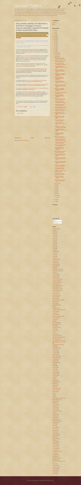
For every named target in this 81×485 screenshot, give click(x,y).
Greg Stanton (55, 351)
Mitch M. (55, 22)
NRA (53, 394)
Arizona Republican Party (57, 285)
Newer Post (17, 137)
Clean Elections (55, 314)
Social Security (55, 433)
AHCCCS (54, 232)
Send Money (55, 430)
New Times (55, 402)
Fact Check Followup (56, 335)
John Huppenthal (56, 372)
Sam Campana (55, 427)
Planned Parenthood (56, 411)
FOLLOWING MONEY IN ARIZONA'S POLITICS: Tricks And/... (60, 67)
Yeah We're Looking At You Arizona (59, 461)
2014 (55, 48)
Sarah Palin (55, 428)
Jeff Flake (54, 365)
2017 (55, 42)
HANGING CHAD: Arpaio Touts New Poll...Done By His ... (60, 110)
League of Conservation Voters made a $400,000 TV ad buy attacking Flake (32, 88)
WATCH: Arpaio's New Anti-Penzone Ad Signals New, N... (60, 137)
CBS (53, 306)
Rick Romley (55, 417)
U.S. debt (54, 453)
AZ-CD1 (54, 236)
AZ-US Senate (55, 264)
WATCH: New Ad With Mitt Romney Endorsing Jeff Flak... (60, 58)
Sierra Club (55, 432)
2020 (55, 37)
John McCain (55, 373)
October (56, 56)
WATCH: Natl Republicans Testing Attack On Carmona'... (60, 102)
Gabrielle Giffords (56, 347)
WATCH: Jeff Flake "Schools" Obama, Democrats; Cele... (60, 99)
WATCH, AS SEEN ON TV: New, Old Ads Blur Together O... (60, 61)
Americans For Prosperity (57, 269)
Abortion (54, 267)
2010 (55, 201)
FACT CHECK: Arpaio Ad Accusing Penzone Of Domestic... (59, 133)
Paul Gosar (55, 407)
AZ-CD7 (54, 246)
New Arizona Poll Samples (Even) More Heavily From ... (60, 174)
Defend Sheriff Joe (56, 324)
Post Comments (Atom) (24, 140)
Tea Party (54, 440)
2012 (55, 51)
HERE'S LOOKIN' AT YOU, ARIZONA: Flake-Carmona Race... (60, 113)
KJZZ (53, 378)
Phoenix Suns (55, 409)
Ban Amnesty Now (56, 295)
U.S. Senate (55, 449)
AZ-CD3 (54, 240)
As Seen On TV (55, 291)
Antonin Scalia (55, 277)
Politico (54, 412)
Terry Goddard (55, 441)
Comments (55, 222)
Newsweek (54, 406)
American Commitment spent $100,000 (28, 55)
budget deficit (55, 465)
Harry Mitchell (55, 352)
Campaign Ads (55, 308)
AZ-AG (54, 233)
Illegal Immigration (56, 357)
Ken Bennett (55, 380)
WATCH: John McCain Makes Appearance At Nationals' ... (60, 180)
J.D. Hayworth (55, 359)
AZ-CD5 (54, 243)
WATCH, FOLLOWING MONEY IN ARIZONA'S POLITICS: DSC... (60, 158)
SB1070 (54, 425)
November (57, 54)
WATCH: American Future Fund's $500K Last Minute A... (60, 64)
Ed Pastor (54, 329)
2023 (55, 32)
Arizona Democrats (56, 280)
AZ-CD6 (54, 244)
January (56, 197)
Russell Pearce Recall (56, 420)
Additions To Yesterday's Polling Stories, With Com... (60, 171)
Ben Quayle (55, 298)
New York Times (55, 404)
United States (55, 456)
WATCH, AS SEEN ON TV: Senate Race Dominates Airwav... (59, 71)
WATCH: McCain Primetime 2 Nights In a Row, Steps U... (60, 166)
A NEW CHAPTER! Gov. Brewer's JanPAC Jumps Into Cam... (60, 123)
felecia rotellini (55, 468)
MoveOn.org (55, 391)
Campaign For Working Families (58, 309)
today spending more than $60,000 (38, 45)
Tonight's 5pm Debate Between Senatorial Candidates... (60, 143)
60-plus (54, 230)
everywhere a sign (56, 467)
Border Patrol (55, 303)
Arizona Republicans (56, 287)
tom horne (54, 473)
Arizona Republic (56, 283)
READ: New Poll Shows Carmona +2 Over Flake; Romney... (59, 177)
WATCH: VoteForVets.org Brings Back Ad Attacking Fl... (60, 107)
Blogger (52, 480)
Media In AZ (55, 385)
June (56, 188)
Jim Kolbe (54, 368)
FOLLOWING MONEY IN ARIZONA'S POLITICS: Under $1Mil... (60, 130)
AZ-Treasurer (55, 262)
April (56, 191)
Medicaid (54, 386)
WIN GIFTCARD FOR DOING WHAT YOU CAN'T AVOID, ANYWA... (60, 85)
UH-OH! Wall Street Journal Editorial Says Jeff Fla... (60, 120)
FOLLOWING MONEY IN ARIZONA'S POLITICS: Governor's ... (59, 96)
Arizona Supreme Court (57, 288)
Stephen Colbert (55, 435)
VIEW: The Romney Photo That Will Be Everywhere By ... (60, 152)
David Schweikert (56, 322)
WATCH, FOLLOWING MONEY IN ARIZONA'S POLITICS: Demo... (60, 155)
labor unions (55, 471)
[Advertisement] (32, 126)
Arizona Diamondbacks (57, 282)
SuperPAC (54, 436)
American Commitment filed (34, 59)
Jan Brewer (55, 360)
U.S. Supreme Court (56, 451)
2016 (55, 44)
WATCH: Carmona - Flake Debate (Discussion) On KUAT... (59, 117)
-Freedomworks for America (20, 40)
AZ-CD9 (54, 249)
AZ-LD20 (54, 256)
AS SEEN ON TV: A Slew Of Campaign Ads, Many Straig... (60, 127)
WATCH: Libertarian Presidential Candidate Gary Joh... (60, 93)
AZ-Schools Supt (56, 259)
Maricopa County (56, 381)
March (56, 193)
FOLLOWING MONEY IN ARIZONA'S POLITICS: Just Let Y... (60, 82)
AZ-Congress (55, 251)
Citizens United (55, 311)
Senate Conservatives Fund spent (22, 75)
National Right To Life (56, 399)
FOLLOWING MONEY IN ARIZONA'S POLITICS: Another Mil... (59, 148)
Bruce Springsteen (56, 304)
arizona (54, 463)
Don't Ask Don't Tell (56, 327)
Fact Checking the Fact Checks (58, 340)
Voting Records (55, 459)
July (55, 186)
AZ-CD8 (54, 248)
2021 (55, 35)
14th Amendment (56, 228)
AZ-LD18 (54, 254)
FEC (53, 332)
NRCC (54, 396)
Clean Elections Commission (58, 316)
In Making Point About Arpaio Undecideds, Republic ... (60, 105)
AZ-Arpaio (54, 235)
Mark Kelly (54, 383)
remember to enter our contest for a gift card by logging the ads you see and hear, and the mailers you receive (32, 36)
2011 (55, 199)
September (57, 183)
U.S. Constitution (56, 448)
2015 (55, 46)
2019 (55, 39)
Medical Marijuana (56, 388)
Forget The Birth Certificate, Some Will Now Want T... (60, 168)
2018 (55, 41)
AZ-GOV (54, 253)
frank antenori (55, 470)
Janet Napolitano (56, 362)
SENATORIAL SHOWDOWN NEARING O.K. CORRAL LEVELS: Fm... (60, 74)
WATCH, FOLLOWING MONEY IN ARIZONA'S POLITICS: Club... (60, 162)
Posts (54, 220)
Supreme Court (55, 438)
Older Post (47, 137)
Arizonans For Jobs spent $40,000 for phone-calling (36, 80)
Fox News (54, 346)
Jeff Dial (54, 364)
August (56, 184)
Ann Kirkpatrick (55, 275)
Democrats (54, 325)
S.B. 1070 (54, 423)
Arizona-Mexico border (57, 290)
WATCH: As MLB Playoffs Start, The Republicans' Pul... (60, 145)
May (56, 190)
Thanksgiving (55, 443)
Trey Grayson (55, 446)
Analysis (54, 272)
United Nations (55, 454)
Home (32, 137)
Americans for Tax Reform (57, 270)
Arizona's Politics (28, 5)
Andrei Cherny (55, 274)
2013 (55, 49)
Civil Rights (55, 312)
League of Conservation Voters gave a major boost (27, 49)
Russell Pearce (55, 419)
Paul (54, 24)
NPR (53, 393)
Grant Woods (55, 349)
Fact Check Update (56, 338)
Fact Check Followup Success (58, 337)
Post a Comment (20, 113)
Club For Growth (55, 317)
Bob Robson (55, 301)
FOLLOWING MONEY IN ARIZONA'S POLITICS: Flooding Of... (59, 78)
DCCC (54, 321)
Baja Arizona (55, 293)
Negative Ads (55, 401)
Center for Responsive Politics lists (33, 57)
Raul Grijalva (55, 414)
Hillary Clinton (55, 354)
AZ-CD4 (54, 241)
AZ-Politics (54, 257)
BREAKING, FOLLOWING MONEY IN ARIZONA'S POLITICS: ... (59, 89)
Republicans (55, 415)
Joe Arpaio (54, 370)
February (56, 195)
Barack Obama (55, 296)
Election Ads (55, 330)
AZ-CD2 (54, 238)
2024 (55, 30)
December (57, 53)
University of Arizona (56, 457)
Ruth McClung (55, 422)
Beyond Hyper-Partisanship (57, 299)
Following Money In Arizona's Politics (59, 342)
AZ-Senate (54, 261)
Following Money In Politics (57, 344)
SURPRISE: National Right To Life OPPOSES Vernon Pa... (60, 140)
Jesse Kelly (55, 367)
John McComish (55, 375)
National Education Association (58, 398)
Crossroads (55, 319)
